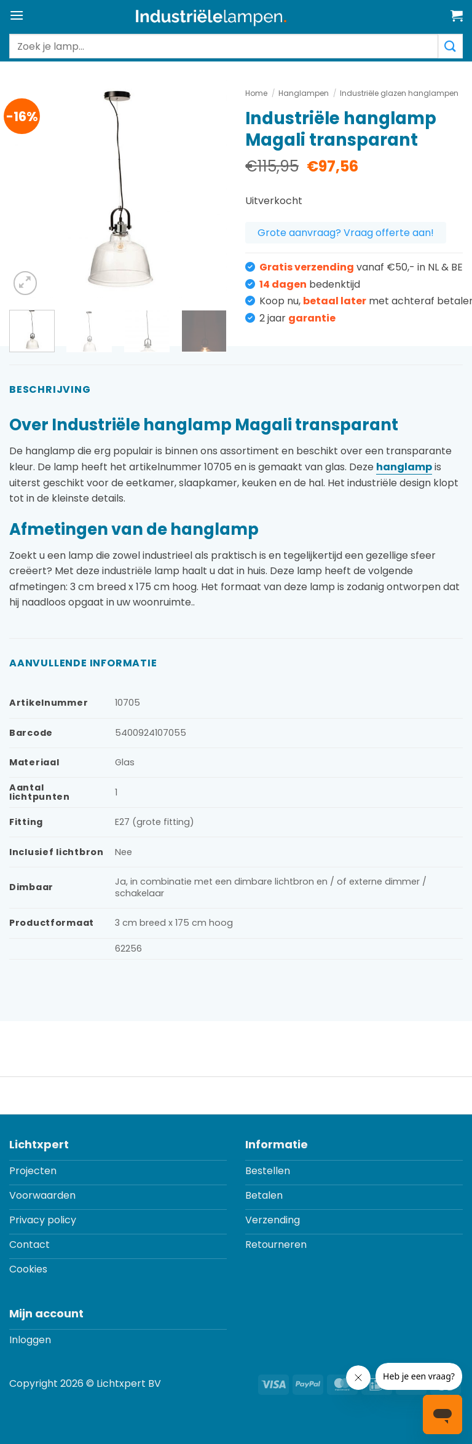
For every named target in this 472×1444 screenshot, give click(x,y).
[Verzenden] (450, 46)
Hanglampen (303, 93)
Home (256, 93)
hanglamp (404, 467)
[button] (16, 15)
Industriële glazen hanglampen (399, 93)
